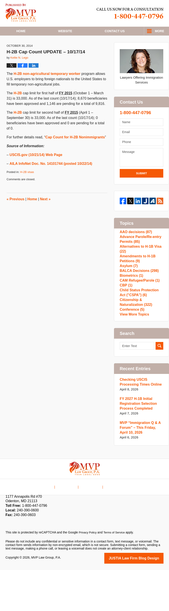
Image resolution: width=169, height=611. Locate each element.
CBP (126, 317)
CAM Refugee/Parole (138, 310)
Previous (15, 212)
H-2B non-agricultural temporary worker (47, 87)
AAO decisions (135, 246)
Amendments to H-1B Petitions (136, 279)
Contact (115, 31)
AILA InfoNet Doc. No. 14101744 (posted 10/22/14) (50, 176)
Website (65, 31)
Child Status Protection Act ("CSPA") (141, 326)
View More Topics (133, 355)
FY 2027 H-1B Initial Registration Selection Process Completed (137, 445)
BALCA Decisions (138, 296)
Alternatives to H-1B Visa (139, 267)
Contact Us (91, 525)
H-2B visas (27, 185)
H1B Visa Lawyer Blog (21, 13)
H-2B (18, 106)
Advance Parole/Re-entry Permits (139, 255)
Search (159, 387)
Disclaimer (69, 525)
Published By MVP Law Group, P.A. (130, 13)
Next (45, 212)
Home (21, 31)
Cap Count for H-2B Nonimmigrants (75, 150)
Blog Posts (112, 525)
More (159, 31)
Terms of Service (116, 574)
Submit (141, 186)
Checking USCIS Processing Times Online (139, 423)
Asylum (128, 289)
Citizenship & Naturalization (135, 338)
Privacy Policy (88, 574)
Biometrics (131, 303)
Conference (131, 348)
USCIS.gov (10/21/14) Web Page (35, 168)
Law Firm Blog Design (142, 599)
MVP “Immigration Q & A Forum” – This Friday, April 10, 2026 (141, 469)
